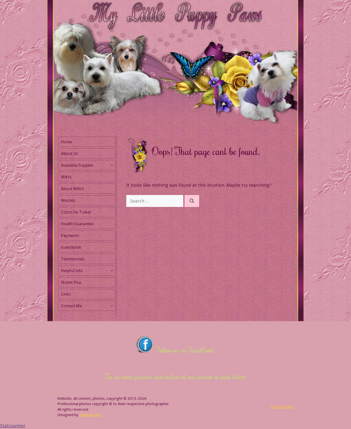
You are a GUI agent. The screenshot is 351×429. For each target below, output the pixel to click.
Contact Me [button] (88, 306)
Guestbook (71, 247)
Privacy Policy (282, 406)
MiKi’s (66, 177)
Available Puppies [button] (88, 165)
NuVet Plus (71, 282)
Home (66, 141)
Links (66, 294)
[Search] (192, 201)
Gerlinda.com (90, 414)
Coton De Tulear (76, 212)
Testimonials (73, 259)
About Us (69, 153)
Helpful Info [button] (88, 271)
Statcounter (12, 426)
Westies (68, 200)
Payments (70, 235)
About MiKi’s (72, 188)
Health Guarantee (77, 223)
